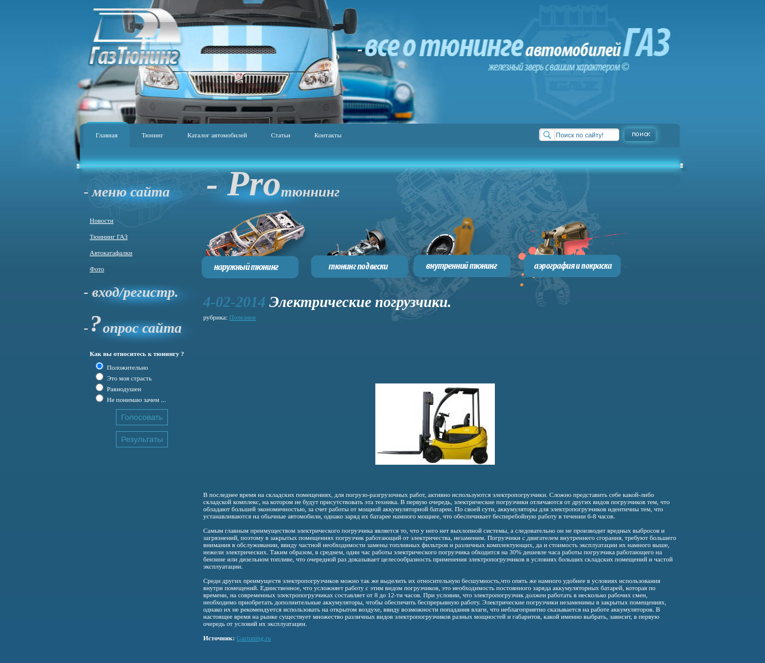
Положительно (126, 367)
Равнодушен (123, 388)
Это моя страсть (128, 378)
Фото (97, 268)
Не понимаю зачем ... (135, 399)
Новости (102, 220)
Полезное (243, 317)
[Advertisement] (420, 350)
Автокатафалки (111, 252)
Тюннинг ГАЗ (109, 236)
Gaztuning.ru (254, 637)
